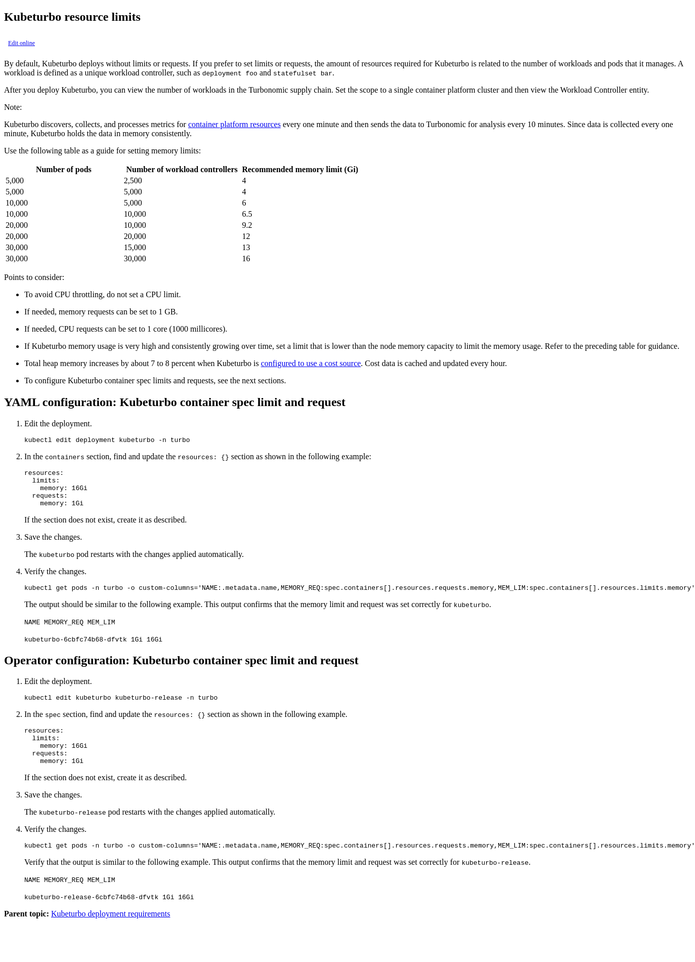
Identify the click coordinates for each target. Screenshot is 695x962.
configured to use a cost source (311, 363)
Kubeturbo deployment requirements (110, 935)
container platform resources (234, 124)
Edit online (21, 43)
